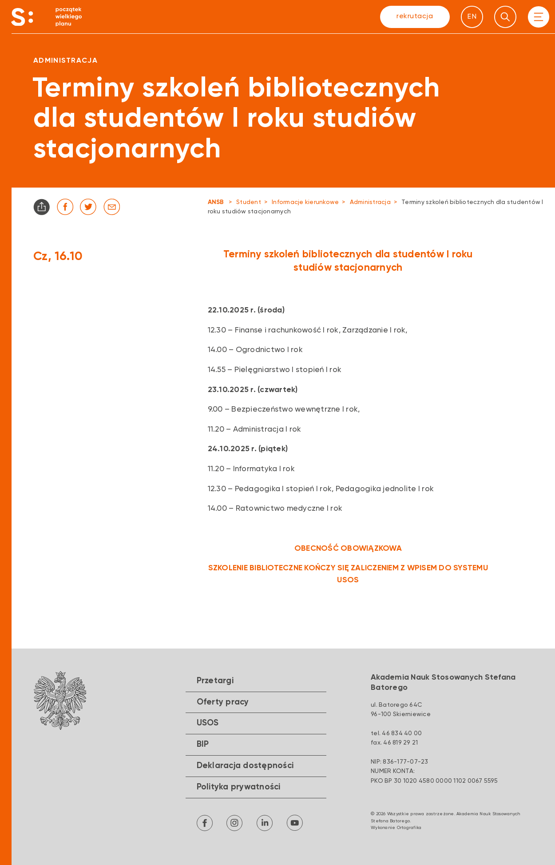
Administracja (370, 202)
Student (248, 202)
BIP (203, 745)
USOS (208, 723)
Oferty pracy (223, 702)
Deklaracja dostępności (245, 766)
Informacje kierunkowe (305, 202)
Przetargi (215, 681)
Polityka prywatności (239, 787)
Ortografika (409, 827)
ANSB (216, 202)
